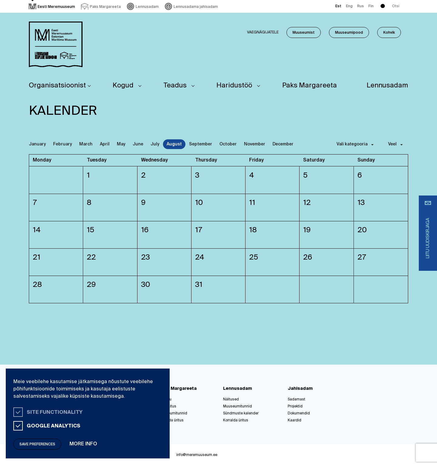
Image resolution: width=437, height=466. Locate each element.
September (200, 144)
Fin (371, 6)
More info (83, 444)
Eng (349, 6)
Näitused (231, 399)
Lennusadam (387, 85)
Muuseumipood (349, 33)
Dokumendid (299, 413)
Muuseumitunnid (172, 413)
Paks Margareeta (309, 85)
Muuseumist (304, 33)
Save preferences (37, 444)
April (105, 144)
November (254, 144)
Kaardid (294, 420)
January (37, 144)
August (174, 144)
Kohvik (389, 33)
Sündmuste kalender (241, 413)
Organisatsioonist (57, 85)
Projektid (295, 406)
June (138, 144)
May (121, 144)
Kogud (123, 85)
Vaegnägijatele (263, 32)
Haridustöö (234, 85)
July (155, 144)
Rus (360, 6)
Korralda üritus (171, 420)
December (283, 144)
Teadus (175, 85)
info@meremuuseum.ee (196, 455)
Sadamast (296, 399)
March (86, 144)
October (228, 144)
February (62, 144)
